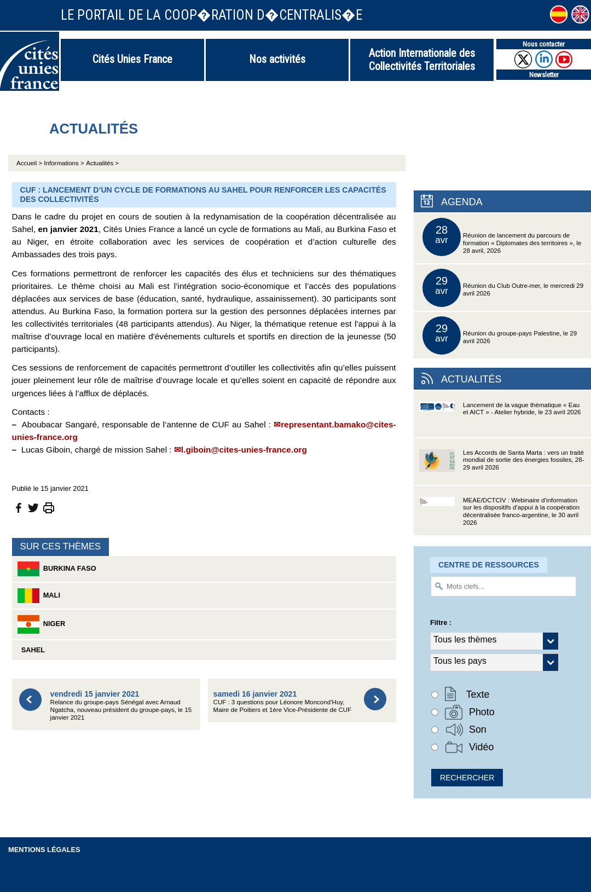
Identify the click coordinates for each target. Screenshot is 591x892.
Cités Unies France (132, 59)
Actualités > (102, 163)
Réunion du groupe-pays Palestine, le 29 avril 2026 (499, 335)
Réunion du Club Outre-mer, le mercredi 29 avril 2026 (502, 288)
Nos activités (277, 59)
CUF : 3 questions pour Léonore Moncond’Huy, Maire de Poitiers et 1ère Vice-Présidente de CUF (282, 701)
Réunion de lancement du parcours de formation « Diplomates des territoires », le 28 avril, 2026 (501, 237)
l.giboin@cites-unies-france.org (244, 449)
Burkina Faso (57, 568)
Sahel (31, 650)
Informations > (64, 163)
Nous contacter (544, 44)
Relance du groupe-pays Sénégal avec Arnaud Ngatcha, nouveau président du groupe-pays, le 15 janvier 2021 (121, 705)
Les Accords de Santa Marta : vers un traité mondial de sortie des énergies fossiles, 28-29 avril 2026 (501, 467)
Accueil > (30, 163)
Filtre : (440, 622)
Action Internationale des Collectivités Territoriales (422, 60)
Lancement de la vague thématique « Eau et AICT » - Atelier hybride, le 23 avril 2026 (500, 419)
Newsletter (544, 75)
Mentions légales (44, 849)
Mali (39, 595)
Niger (42, 624)
